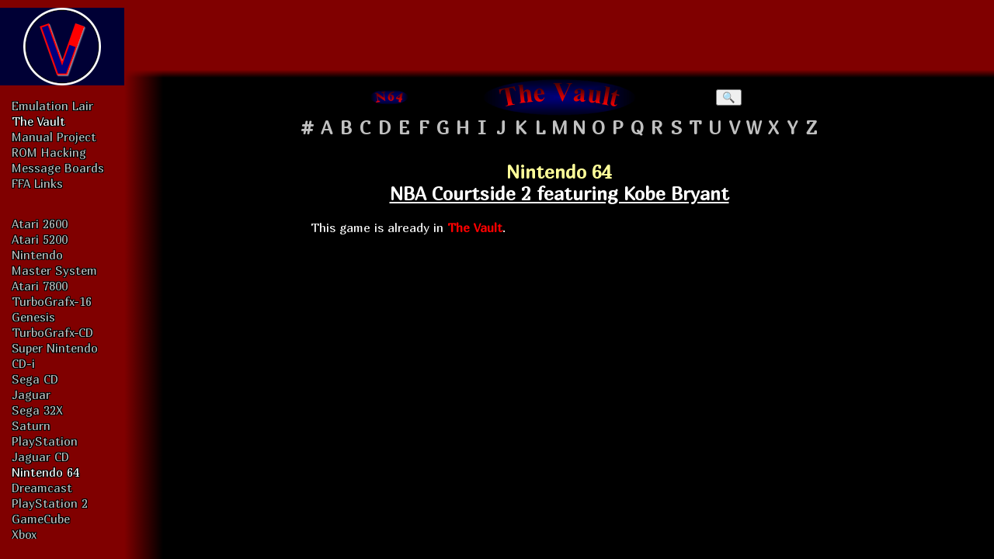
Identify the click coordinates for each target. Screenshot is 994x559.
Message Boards (58, 168)
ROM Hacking (49, 152)
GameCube (41, 519)
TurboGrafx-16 (52, 301)
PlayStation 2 (50, 503)
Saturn (31, 425)
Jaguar (31, 394)
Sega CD (35, 379)
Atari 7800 (40, 286)
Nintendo (37, 255)
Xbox (24, 534)
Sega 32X (37, 410)
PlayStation (45, 441)
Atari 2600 (40, 224)
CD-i (23, 363)
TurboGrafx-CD (52, 332)
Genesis (33, 317)
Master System (54, 270)
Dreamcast (42, 488)
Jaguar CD (40, 457)
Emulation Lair (52, 106)
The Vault (38, 121)
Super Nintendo (55, 348)
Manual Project (54, 137)
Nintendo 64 (45, 472)
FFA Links (37, 183)
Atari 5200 (40, 239)
